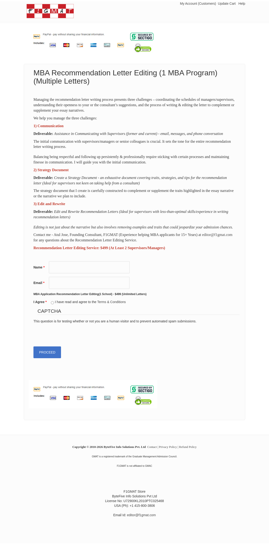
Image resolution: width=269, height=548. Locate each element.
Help (241, 3)
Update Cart (227, 3)
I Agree (40, 302)
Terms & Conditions (111, 302)
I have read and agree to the (90, 302)
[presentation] (69, 333)
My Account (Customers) (198, 3)
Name (39, 267)
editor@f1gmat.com (217, 235)
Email (39, 283)
